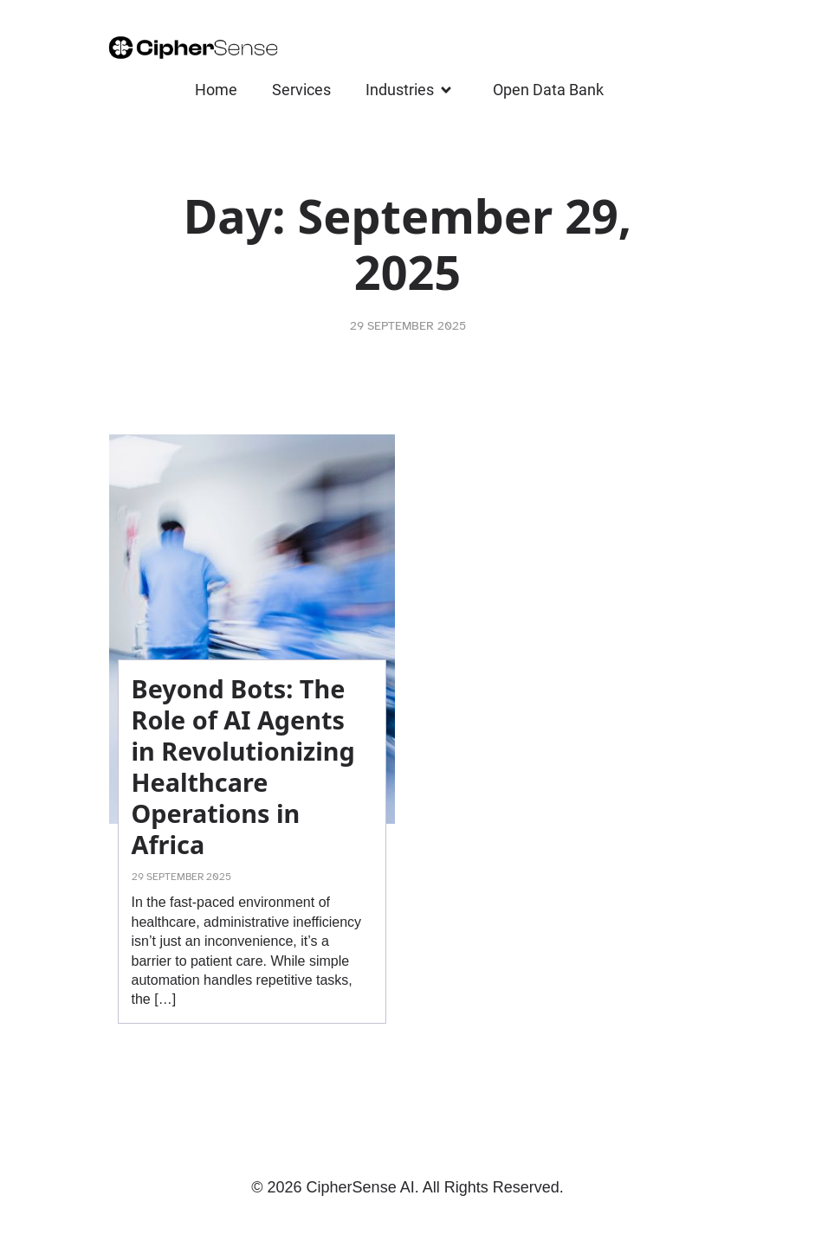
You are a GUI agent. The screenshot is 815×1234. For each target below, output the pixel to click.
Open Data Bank (548, 89)
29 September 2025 (408, 325)
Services (301, 89)
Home (216, 89)
